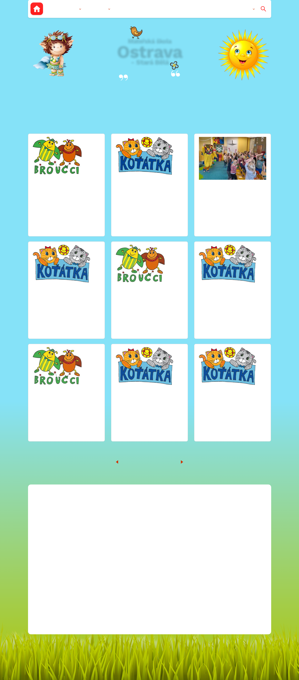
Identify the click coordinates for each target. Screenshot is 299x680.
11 (136, 461)
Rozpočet (220, 515)
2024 (224, 583)
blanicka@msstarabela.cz (171, 509)
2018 (224, 549)
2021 (224, 563)
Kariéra (218, 509)
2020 (224, 556)
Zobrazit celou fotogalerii (57, 222)
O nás (72, 8)
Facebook (141, 551)
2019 (224, 542)
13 (151, 461)
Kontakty (244, 8)
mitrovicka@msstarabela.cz (173, 515)
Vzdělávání (97, 8)
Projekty (219, 522)
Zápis (121, 8)
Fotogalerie (144, 8)
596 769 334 (152, 529)
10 (128, 461)
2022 (224, 569)
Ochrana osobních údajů (233, 589)
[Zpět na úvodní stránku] (37, 8)
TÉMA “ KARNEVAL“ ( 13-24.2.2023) (65, 182)
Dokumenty (171, 8)
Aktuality (196, 8)
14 (159, 461)
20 (170, 461)
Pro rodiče (220, 8)
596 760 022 (151, 522)
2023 (224, 576)
